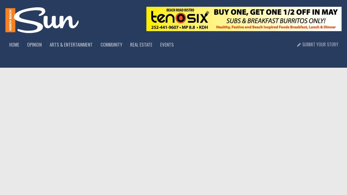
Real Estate (141, 44)
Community (111, 44)
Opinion (34, 44)
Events (167, 44)
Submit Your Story (317, 44)
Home (14, 44)
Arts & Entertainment (71, 44)
